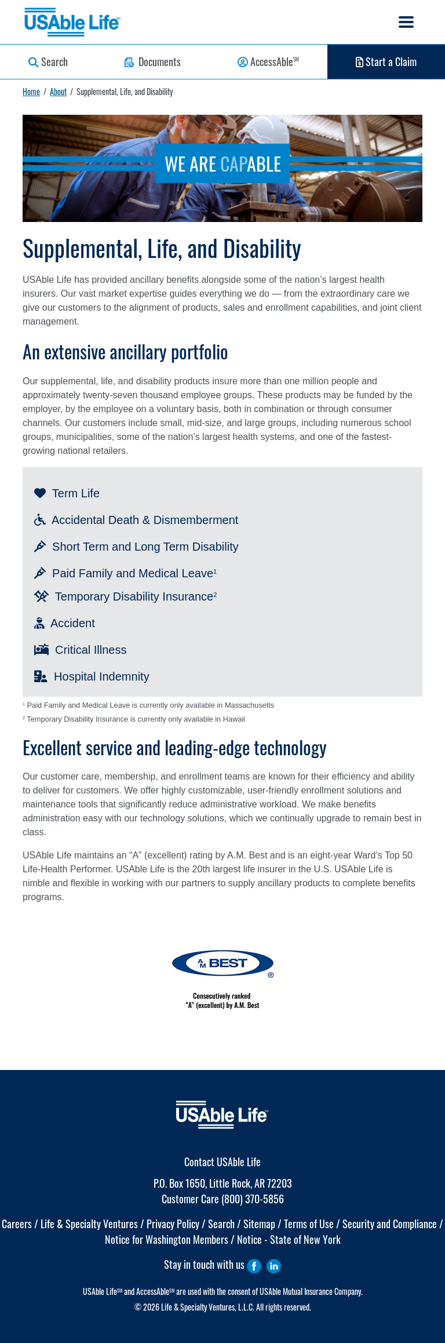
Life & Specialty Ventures (89, 1223)
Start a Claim (386, 61)
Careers (17, 1223)
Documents (153, 61)
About (58, 91)
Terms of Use (309, 1223)
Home (31, 91)
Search (48, 61)
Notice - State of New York (289, 1239)
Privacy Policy (173, 1223)
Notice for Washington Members (166, 1239)
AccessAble (268, 61)
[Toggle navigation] (406, 22)
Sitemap (259, 1223)
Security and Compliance (389, 1223)
